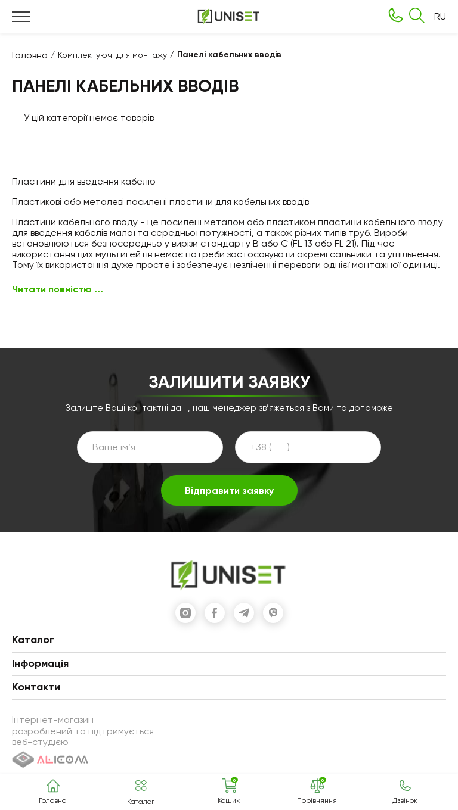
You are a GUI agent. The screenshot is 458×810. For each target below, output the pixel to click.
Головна (30, 55)
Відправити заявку (229, 490)
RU (440, 16)
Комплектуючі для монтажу (112, 55)
